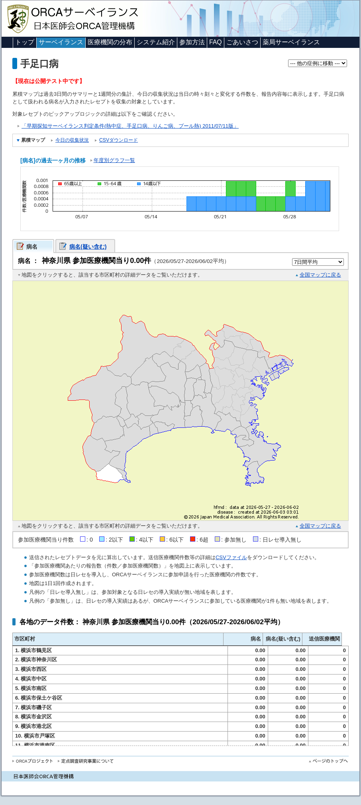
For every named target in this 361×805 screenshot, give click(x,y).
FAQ (215, 42)
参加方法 (192, 42)
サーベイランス (61, 42)
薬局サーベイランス (291, 42)
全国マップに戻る (320, 275)
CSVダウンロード (118, 140)
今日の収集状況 (72, 140)
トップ (24, 42)
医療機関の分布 (110, 42)
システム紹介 (156, 42)
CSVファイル (231, 557)
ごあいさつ (242, 42)
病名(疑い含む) (88, 246)
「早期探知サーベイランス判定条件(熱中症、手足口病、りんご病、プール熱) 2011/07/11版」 (130, 126)
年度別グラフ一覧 (114, 160)
